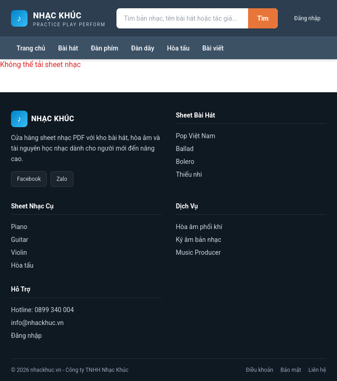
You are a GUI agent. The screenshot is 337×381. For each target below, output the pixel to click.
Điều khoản (259, 370)
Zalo (61, 179)
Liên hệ (317, 370)
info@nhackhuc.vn (37, 322)
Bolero (185, 161)
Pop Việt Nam (195, 136)
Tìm (263, 18)
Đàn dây (142, 48)
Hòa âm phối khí (199, 226)
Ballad (185, 148)
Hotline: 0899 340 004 (42, 310)
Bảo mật (291, 370)
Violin (19, 252)
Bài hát (68, 48)
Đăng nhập (307, 18)
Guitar (19, 239)
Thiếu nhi (189, 174)
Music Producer (198, 252)
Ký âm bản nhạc (198, 239)
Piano (19, 226)
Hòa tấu (178, 48)
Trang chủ (31, 48)
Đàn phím (104, 48)
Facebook (29, 179)
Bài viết (212, 48)
